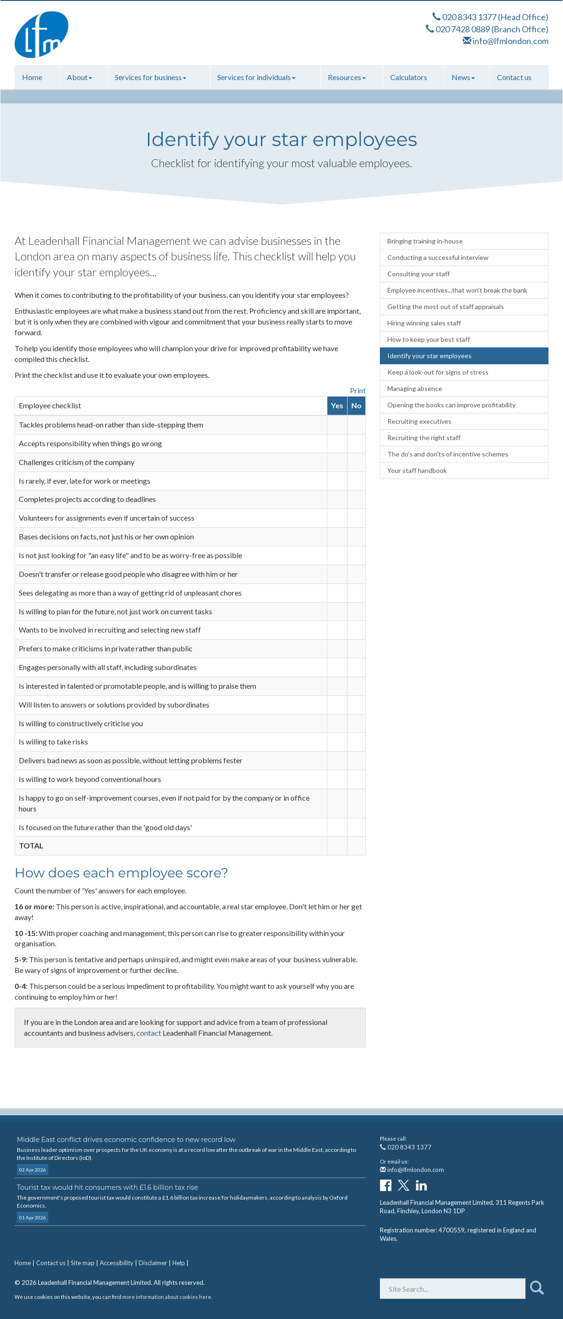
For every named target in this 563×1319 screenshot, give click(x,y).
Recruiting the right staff (423, 438)
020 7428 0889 (463, 29)
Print (358, 390)
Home (32, 77)
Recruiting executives (419, 421)
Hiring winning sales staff (424, 323)
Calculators (408, 77)
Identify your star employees (429, 356)
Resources (347, 77)
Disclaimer (153, 1263)
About (79, 77)
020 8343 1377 (469, 17)
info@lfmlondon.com (510, 41)
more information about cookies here (166, 1297)
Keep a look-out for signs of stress (438, 372)
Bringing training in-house (425, 241)
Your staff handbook (417, 470)
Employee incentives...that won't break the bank (457, 290)
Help (178, 1263)
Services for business (150, 77)
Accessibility (116, 1263)
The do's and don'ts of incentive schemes (447, 454)
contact (148, 1032)
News (463, 77)
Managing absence (414, 388)
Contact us (514, 77)
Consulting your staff (418, 274)
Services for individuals (256, 77)
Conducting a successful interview (438, 257)
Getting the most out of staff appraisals (445, 306)
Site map (83, 1263)
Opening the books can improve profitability (451, 405)
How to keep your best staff (428, 339)
